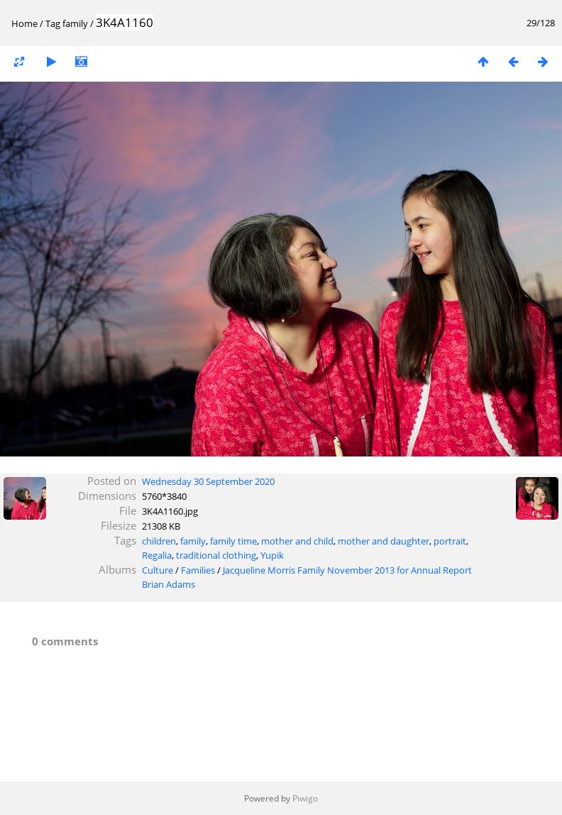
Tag (52, 23)
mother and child (297, 541)
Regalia (157, 555)
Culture (157, 570)
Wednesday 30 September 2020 (208, 481)
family (75, 23)
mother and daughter (383, 541)
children (159, 541)
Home (24, 23)
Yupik (272, 555)
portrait (450, 541)
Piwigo (305, 798)
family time (233, 541)
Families (198, 570)
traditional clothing (216, 555)
